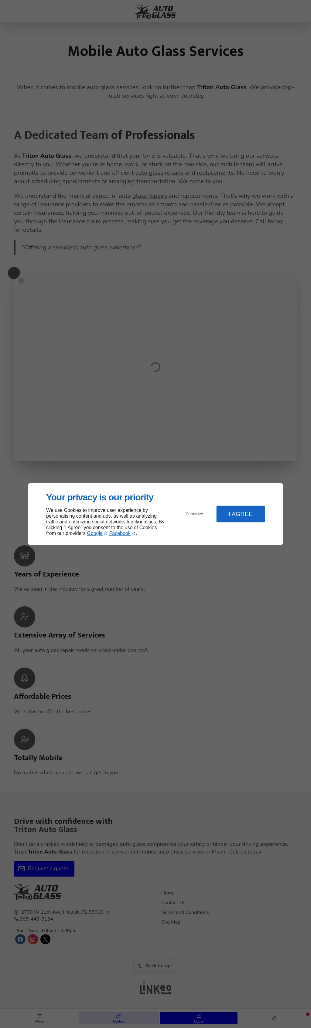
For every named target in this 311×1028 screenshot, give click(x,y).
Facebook (120, 533)
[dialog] (155, 514)
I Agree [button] (240, 514)
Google (95, 533)
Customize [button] (194, 514)
